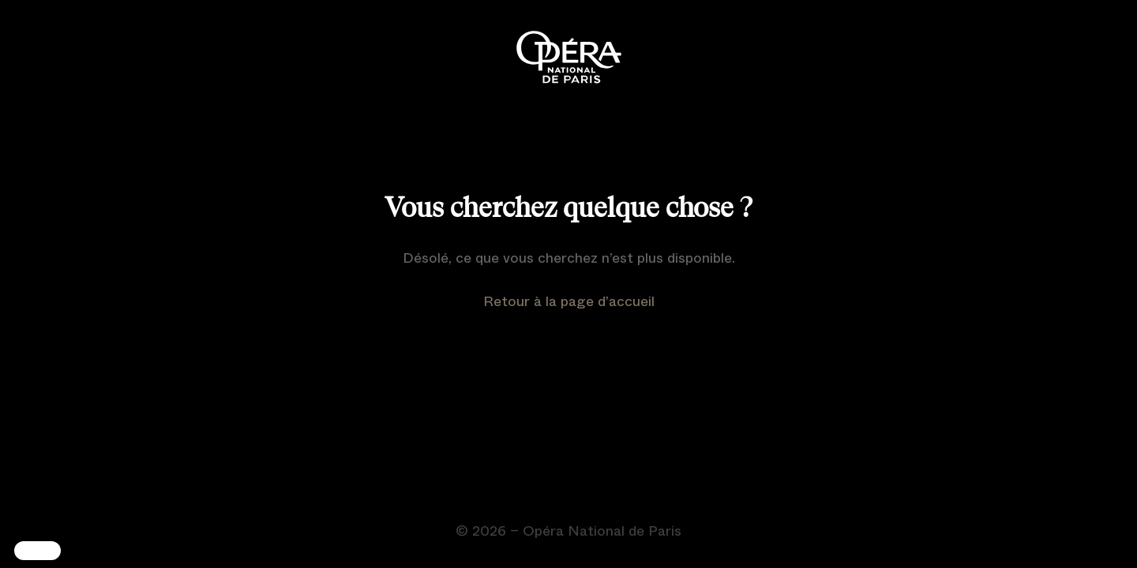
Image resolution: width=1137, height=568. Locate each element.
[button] (37, 550)
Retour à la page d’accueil (569, 301)
